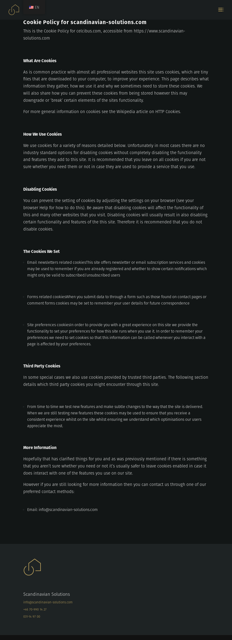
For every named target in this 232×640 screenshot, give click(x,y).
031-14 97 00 (31, 616)
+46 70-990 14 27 (35, 609)
